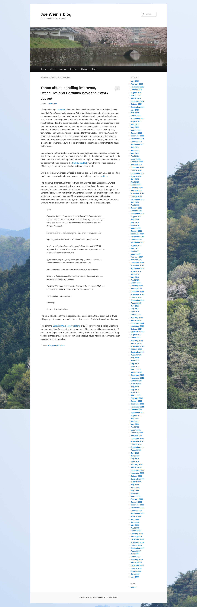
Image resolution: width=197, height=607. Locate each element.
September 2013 (137, 352)
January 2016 (136, 289)
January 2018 (136, 231)
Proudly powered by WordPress (105, 597)
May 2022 (135, 127)
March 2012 (135, 395)
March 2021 (135, 159)
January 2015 (136, 320)
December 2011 (137, 404)
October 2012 (136, 381)
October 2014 (136, 329)
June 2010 (135, 456)
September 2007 (137, 548)
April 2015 (135, 312)
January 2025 (136, 98)
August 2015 (136, 303)
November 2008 (137, 508)
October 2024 (136, 104)
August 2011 (136, 415)
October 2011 (136, 410)
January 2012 (136, 401)
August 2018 (136, 216)
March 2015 (135, 315)
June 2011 (135, 421)
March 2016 (135, 283)
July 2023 (135, 113)
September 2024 (137, 107)
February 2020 (137, 188)
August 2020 (136, 176)
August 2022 (136, 121)
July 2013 (135, 358)
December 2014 (137, 323)
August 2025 (136, 93)
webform (104, 176)
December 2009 (137, 470)
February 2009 (137, 499)
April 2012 (135, 392)
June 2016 (135, 274)
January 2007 (136, 562)
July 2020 (135, 179)
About (52, 69)
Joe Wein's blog (56, 14)
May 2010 (135, 459)
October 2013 (136, 349)
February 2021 (137, 162)
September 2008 (137, 513)
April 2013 (135, 366)
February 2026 (137, 84)
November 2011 (137, 407)
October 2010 (136, 444)
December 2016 (137, 263)
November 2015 (137, 294)
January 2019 (136, 208)
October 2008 (136, 511)
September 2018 (137, 214)
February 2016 (137, 286)
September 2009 (137, 479)
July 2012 (135, 387)
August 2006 (136, 571)
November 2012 (137, 378)
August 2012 (136, 384)
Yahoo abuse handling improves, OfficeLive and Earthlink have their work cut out (74, 93)
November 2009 (137, 473)
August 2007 (136, 551)
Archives (62, 69)
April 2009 (135, 493)
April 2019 (135, 205)
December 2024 (137, 101)
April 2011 (135, 427)
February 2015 (137, 317)
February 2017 (137, 257)
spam (53, 345)
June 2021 (135, 150)
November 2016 (137, 265)
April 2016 (135, 280)
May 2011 (135, 424)
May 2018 (135, 222)
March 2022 (135, 130)
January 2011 (136, 436)
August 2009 (136, 482)
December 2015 (137, 292)
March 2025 (135, 95)
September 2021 (137, 144)
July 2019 (135, 202)
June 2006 (135, 574)
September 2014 (137, 332)
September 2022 (137, 118)
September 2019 (137, 199)
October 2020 (136, 170)
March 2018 (135, 228)
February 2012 (137, 398)
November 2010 (137, 441)
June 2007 (135, 554)
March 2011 (135, 430)
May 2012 (135, 390)
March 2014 (135, 338)
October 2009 (136, 476)
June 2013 (135, 361)
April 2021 (135, 156)
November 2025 (137, 87)
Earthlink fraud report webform (66, 326)
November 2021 (137, 139)
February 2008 (137, 534)
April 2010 (135, 462)
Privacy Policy (85, 597)
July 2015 (135, 306)
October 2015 (136, 297)
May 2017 (135, 248)
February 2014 (137, 341)
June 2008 (135, 522)
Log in (133, 587)
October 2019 (136, 196)
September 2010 (137, 447)
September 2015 (137, 300)
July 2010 (135, 453)
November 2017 (137, 237)
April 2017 (135, 251)
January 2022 (136, 133)
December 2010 (137, 439)
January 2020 (136, 191)
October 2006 (136, 568)
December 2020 (137, 167)
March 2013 (135, 369)
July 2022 (135, 124)
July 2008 (135, 519)
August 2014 (136, 335)
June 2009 (135, 488)
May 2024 (135, 110)
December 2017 (137, 234)
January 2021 (136, 165)
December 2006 (137, 565)
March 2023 (135, 116)
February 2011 (137, 433)
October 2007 (136, 545)
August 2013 (136, 355)
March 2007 (135, 557)
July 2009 (135, 485)
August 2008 (136, 516)
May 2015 (135, 309)
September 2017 (137, 242)
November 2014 (137, 326)
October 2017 (136, 240)
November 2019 (137, 193)
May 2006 (135, 577)
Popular (73, 69)
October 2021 (136, 142)
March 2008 (135, 531)
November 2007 (137, 542)
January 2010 (136, 467)
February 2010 (137, 464)
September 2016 (137, 268)
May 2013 (135, 364)
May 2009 (135, 490)
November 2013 (137, 346)
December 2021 (137, 136)
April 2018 (135, 225)
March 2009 (135, 496)
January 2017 (136, 260)
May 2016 (135, 277)
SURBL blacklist (79, 163)
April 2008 (135, 528)
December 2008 (137, 505)
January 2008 (136, 536)
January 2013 (136, 372)
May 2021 (135, 153)
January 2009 (136, 502)
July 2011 (135, 418)
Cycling (95, 69)
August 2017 (136, 245)
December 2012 (137, 375)
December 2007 (137, 539)
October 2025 (136, 90)
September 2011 (137, 413)
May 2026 (135, 81)
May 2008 (135, 525)
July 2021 (135, 147)
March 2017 (135, 254)
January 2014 (136, 343)
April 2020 (135, 182)
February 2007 (137, 560)
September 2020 (137, 173)
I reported (61, 109)
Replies (60, 345)
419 (49, 345)
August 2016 (136, 271)
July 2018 (135, 219)
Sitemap (84, 69)
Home (43, 69)
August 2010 (136, 450)
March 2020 (135, 185)
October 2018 (136, 211)
